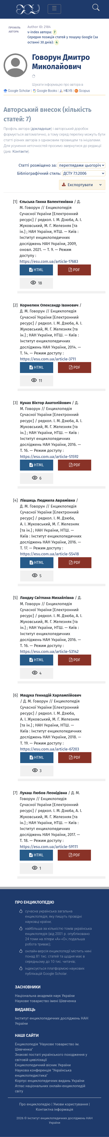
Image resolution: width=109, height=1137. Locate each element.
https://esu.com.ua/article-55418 (49, 554)
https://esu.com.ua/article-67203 (49, 749)
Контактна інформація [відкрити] (54, 1109)
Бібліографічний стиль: (39, 173)
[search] (96, 5)
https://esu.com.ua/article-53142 (49, 651)
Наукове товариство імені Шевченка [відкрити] (45, 1001)
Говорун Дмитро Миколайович (61, 62)
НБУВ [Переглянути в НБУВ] (68, 91)
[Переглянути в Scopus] (84, 91)
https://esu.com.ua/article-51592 (49, 456)
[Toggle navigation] (54, 9)
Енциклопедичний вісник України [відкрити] (43, 1065)
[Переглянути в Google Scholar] (19, 91)
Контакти (20, 151)
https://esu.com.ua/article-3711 (48, 359)
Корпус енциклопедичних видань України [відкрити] (49, 1081)
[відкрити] (55, 974)
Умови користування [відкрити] (70, 1104)
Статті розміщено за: (38, 165)
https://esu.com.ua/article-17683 (49, 261)
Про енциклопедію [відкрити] (35, 1104)
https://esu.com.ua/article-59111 (49, 846)
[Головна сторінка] (28, 9)
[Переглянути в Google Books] (47, 91)
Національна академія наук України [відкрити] (45, 996)
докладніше (41, 129)
